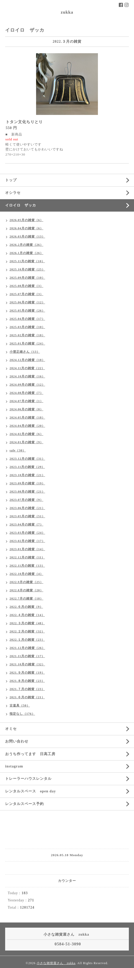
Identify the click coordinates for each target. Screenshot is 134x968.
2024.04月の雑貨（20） (27, 426)
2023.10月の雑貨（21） (27, 475)
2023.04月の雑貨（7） (26, 524)
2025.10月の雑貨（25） (27, 269)
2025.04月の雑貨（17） (27, 319)
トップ (11, 180)
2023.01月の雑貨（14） (27, 549)
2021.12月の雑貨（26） (27, 648)
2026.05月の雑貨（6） (26, 220)
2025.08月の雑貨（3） (26, 286)
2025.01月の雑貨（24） (27, 343)
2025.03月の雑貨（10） (27, 327)
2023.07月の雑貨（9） (26, 500)
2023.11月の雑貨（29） (27, 467)
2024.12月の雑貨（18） (27, 360)
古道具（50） (20, 705)
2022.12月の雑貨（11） (27, 557)
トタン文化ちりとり (24, 122)
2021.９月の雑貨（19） (27, 672)
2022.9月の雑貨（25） (26, 582)
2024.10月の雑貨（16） (27, 376)
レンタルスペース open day (30, 791)
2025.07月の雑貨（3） (26, 294)
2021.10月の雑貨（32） (27, 664)
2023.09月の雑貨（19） (27, 483)
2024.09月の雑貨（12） (27, 384)
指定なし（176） (22, 714)
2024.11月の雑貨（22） (27, 368)
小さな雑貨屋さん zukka (56, 963)
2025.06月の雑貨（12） (27, 302)
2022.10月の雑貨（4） (26, 574)
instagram (14, 766)
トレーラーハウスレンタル (28, 779)
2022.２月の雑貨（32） (27, 631)
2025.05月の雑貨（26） (27, 310)
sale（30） (18, 450)
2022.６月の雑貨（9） (26, 607)
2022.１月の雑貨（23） (27, 639)
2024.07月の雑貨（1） (26, 401)
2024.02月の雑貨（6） (26, 434)
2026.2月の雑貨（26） (26, 245)
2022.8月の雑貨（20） (26, 590)
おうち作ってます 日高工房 (30, 754)
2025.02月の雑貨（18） (27, 335)
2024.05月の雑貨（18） (27, 417)
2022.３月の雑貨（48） (27, 623)
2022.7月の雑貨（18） (26, 598)
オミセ (11, 729)
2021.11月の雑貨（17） (27, 656)
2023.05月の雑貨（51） (27, 516)
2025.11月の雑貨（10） (27, 261)
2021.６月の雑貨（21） (27, 697)
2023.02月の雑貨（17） (27, 541)
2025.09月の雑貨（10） (27, 277)
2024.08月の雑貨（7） (26, 393)
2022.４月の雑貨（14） (27, 615)
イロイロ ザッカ (20, 205)
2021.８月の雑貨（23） (27, 681)
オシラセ (13, 193)
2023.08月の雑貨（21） (27, 491)
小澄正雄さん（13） (25, 352)
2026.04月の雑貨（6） (26, 228)
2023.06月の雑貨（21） (27, 508)
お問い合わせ (16, 741)
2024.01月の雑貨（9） (26, 442)
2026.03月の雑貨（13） (27, 236)
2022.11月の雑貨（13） (27, 565)
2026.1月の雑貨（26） (26, 253)
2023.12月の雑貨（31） (27, 458)
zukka (67, 12)
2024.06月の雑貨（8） (26, 409)
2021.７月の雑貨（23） (27, 689)
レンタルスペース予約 (24, 804)
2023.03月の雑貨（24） (27, 533)
